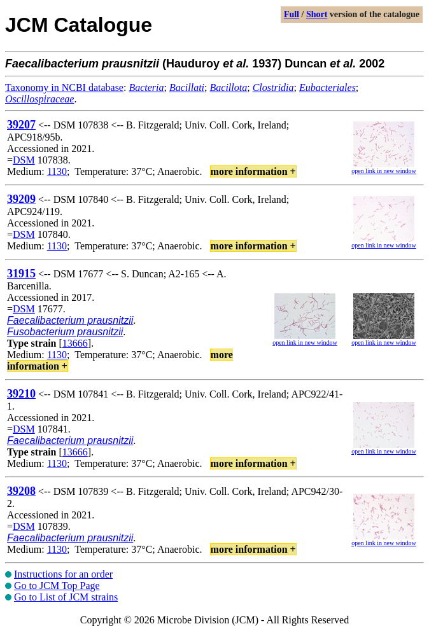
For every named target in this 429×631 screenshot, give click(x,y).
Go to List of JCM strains (66, 597)
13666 (75, 343)
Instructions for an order (63, 574)
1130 (57, 171)
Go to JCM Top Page (57, 585)
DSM (24, 160)
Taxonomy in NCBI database (64, 87)
